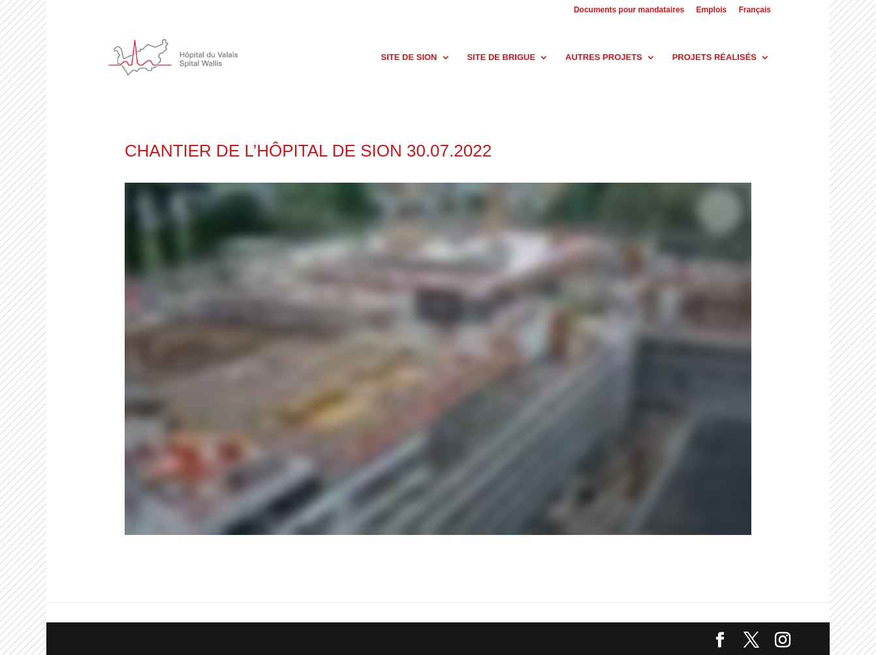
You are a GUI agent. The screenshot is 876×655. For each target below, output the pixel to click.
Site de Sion (409, 57)
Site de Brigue (501, 57)
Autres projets (603, 57)
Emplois (711, 10)
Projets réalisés (714, 57)
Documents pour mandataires (629, 10)
